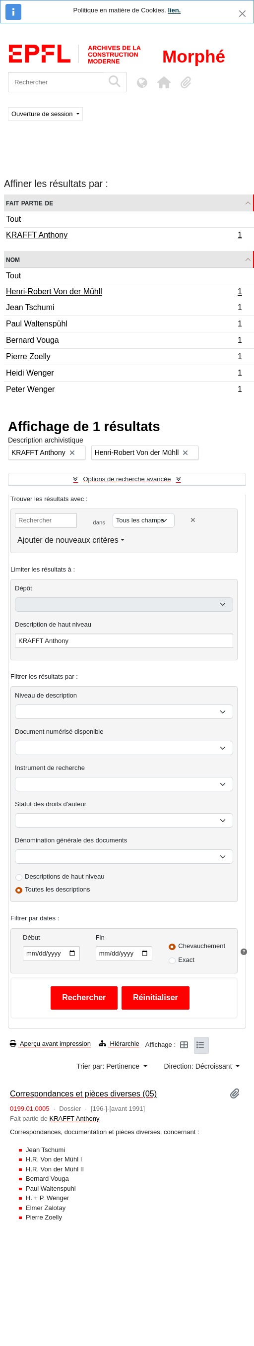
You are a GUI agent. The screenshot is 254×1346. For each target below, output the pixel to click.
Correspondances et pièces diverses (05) (83, 1093)
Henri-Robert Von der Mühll (123, 293)
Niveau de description (46, 695)
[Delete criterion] (192, 520)
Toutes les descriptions (57, 889)
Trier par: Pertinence (108, 1066)
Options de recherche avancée (127, 479)
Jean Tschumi (123, 309)
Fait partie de (29, 202)
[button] (164, 82)
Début (31, 937)
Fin (100, 937)
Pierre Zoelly (123, 358)
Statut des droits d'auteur (50, 804)
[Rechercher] (56, 82)
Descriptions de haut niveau (64, 876)
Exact (186, 959)
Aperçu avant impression (50, 1043)
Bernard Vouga (123, 341)
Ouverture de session (42, 114)
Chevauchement (201, 946)
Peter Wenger (123, 390)
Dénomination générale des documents (71, 840)
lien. (174, 10)
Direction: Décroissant (199, 1066)
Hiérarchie (119, 1043)
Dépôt (23, 588)
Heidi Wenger (123, 374)
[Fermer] (242, 13)
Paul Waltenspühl (123, 325)
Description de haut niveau (53, 624)
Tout (13, 219)
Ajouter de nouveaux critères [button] (68, 540)
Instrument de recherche (50, 767)
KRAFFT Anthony (123, 236)
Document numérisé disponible (59, 731)
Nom (13, 259)
